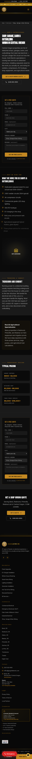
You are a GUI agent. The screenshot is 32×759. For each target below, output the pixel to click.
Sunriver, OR (5, 645)
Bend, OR (4, 628)
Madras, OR (5, 638)
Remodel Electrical (7, 593)
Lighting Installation (7, 582)
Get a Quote (16, 513)
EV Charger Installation (8, 572)
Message (11, 142)
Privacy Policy (6, 694)
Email (10, 122)
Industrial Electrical (7, 615)
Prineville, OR (5, 642)
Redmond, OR (6, 631)
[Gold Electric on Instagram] (7, 557)
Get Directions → (8, 677)
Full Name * (9, 108)
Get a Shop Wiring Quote (15, 76)
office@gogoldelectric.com (10, 670)
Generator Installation (8, 586)
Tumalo (4, 655)
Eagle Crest (5, 659)
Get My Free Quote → (16, 154)
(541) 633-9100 (12, 82)
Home (3, 23)
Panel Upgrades (6, 569)
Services (8, 23)
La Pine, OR (5, 648)
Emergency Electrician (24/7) (10, 609)
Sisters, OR (5, 635)
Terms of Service (7, 697)
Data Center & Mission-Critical (10, 612)
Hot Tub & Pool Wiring (8, 589)
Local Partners (6, 701)
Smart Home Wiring (7, 579)
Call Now (8, 756)
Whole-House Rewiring (8, 576)
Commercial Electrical (8, 605)
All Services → (6, 596)
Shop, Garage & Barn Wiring (10, 619)
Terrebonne (5, 652)
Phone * (7, 115)
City (6, 128)
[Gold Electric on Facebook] (3, 557)
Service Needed (10, 135)
